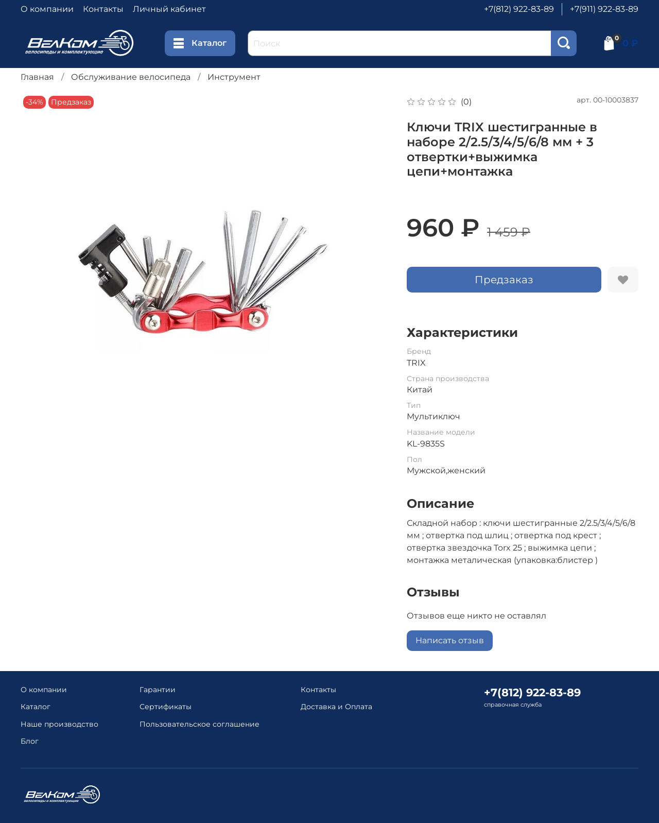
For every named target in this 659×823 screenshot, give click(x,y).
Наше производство (59, 724)
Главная (37, 77)
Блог (30, 741)
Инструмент (234, 77)
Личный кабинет (169, 9)
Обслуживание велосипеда (130, 77)
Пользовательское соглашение (199, 724)
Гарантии (158, 689)
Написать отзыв (449, 640)
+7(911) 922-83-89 (604, 9)
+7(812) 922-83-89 (519, 9)
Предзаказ (504, 279)
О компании (47, 9)
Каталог (200, 43)
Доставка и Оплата (336, 706)
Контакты (103, 9)
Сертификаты (166, 706)
